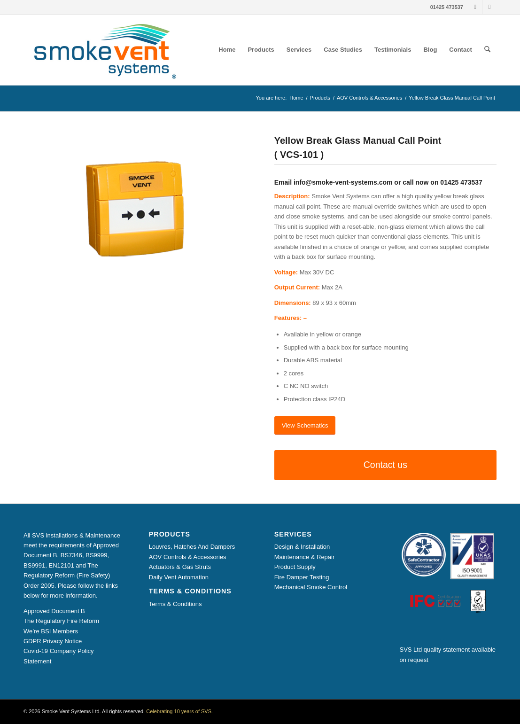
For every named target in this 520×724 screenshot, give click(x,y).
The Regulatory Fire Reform (61, 620)
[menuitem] (226, 50)
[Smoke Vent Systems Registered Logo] (101, 50)
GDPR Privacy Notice (52, 641)
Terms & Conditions (175, 603)
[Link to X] (489, 7)
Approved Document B (54, 611)
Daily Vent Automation (179, 577)
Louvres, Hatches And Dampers (192, 546)
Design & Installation (302, 546)
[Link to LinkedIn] (475, 7)
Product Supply (295, 566)
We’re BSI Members (50, 631)
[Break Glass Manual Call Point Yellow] (134, 208)
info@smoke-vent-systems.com (343, 182)
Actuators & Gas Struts (180, 566)
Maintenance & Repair (304, 557)
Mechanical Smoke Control (310, 587)
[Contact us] (385, 465)
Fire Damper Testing (301, 577)
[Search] (487, 50)
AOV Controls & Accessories (187, 557)
